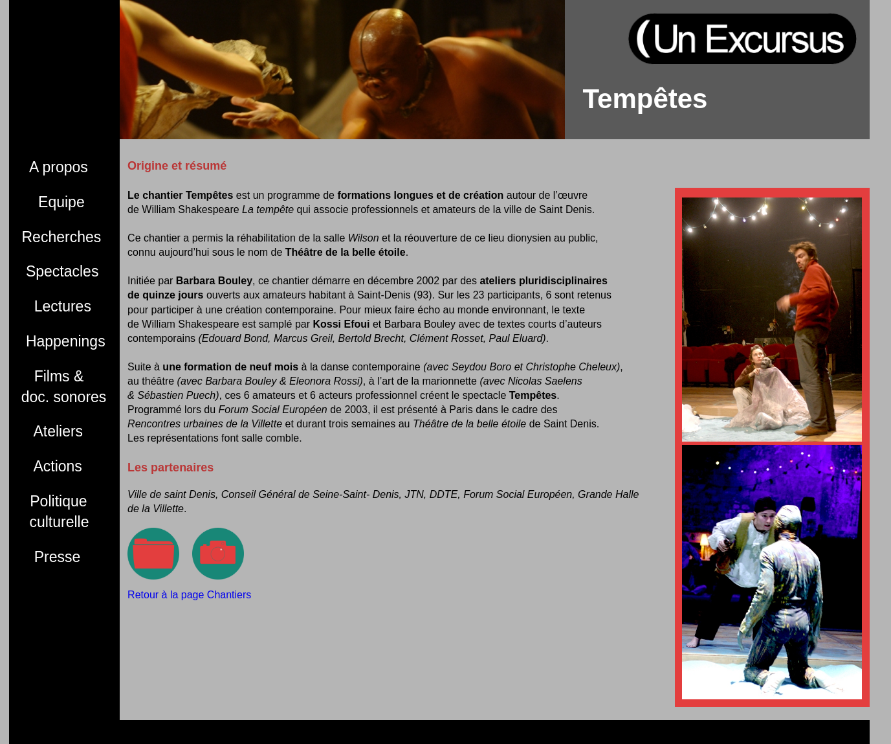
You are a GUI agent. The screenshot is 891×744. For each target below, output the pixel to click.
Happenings (63, 341)
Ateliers (52, 431)
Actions (52, 466)
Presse (51, 556)
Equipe (53, 202)
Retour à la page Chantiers (189, 594)
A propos (55, 167)
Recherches (62, 237)
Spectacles (60, 271)
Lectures (56, 306)
